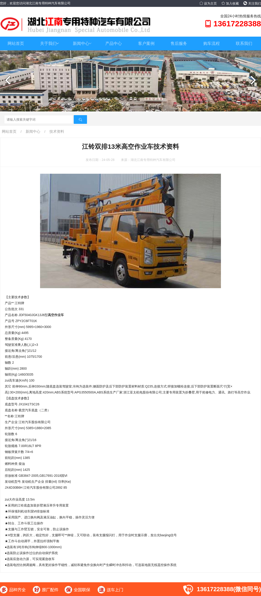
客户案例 (146, 43)
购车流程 (211, 43)
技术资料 (56, 131)
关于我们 (49, 43)
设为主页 (208, 3)
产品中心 (113, 43)
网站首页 (16, 43)
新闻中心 (82, 43)
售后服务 (179, 43)
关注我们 (252, 3)
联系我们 (244, 43)
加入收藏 (230, 3)
